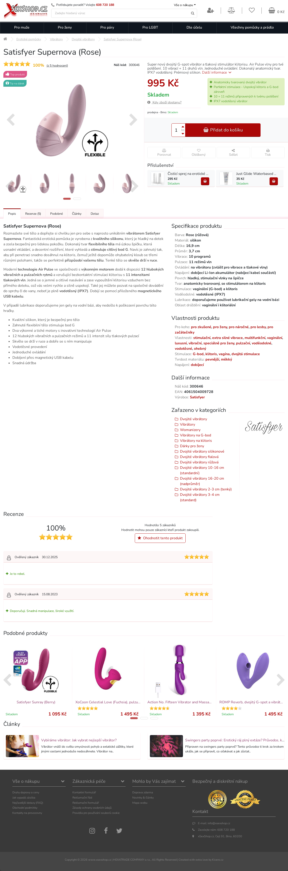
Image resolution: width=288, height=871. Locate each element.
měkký (226, 359)
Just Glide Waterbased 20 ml (260, 173)
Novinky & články (143, 797)
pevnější (212, 359)
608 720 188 (105, 5)
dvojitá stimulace (246, 354)
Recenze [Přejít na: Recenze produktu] (33, 214)
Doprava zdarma (142, 792)
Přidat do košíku (223, 130)
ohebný (200, 348)
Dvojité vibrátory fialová (199, 456)
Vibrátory (187, 424)
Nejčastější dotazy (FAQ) (27, 803)
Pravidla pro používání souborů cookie (96, 813)
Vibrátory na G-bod (195, 435)
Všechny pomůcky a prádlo (252, 27)
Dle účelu (194, 27)
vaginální (274, 337)
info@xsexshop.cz (219, 823)
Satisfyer (197, 397)
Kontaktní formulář (84, 792)
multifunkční (255, 337)
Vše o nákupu (183, 5)
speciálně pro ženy (218, 343)
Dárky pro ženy (192, 446)
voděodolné (261, 343)
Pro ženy (65, 27)
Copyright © (72, 860)
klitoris (211, 354)
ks (182, 130)
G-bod (198, 354)
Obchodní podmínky (24, 808)
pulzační (243, 343)
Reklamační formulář (85, 803)
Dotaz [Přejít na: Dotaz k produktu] (95, 214)
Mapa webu (139, 803)
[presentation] (10, 120)
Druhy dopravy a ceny (25, 792)
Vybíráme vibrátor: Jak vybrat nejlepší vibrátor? (79, 740)
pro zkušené (201, 327)
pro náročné (239, 327)
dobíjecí (197, 364)
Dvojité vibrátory (193, 419)
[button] (67, 199)
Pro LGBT (150, 27)
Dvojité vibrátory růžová (199, 462)
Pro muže (21, 27)
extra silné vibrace (227, 337)
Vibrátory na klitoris (196, 440)
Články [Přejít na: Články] (76, 214)
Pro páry (107, 27)
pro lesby (258, 327)
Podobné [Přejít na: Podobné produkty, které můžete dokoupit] (56, 214)
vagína (224, 354)
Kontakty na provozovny (27, 813)
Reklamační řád (82, 797)
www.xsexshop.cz (99, 860)
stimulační (201, 337)
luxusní (181, 343)
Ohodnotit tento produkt (160, 538)
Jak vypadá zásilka (23, 797)
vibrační (195, 343)
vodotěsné (183, 348)
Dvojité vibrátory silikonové (202, 451)
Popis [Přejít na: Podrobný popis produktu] (12, 214)
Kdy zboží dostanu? (164, 102)
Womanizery (190, 429)
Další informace (217, 72)
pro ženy (220, 327)
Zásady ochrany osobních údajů (92, 808)
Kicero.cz (217, 860)
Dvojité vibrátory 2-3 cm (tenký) (206, 489)
